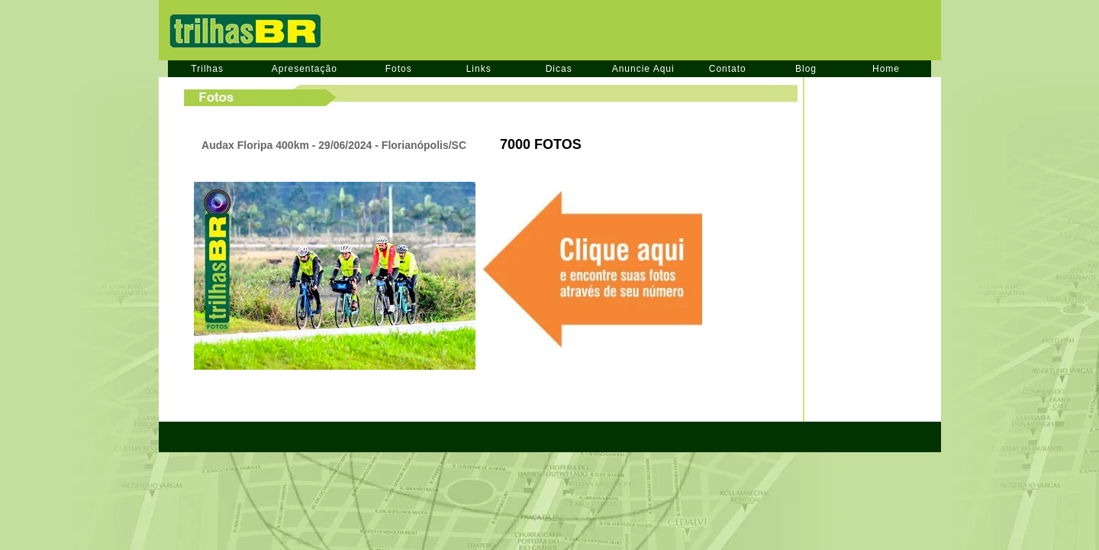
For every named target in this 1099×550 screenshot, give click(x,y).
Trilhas (207, 68)
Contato (727, 68)
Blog (806, 68)
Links (478, 68)
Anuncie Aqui (643, 68)
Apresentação (304, 68)
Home (886, 68)
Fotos (398, 68)
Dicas (559, 68)
